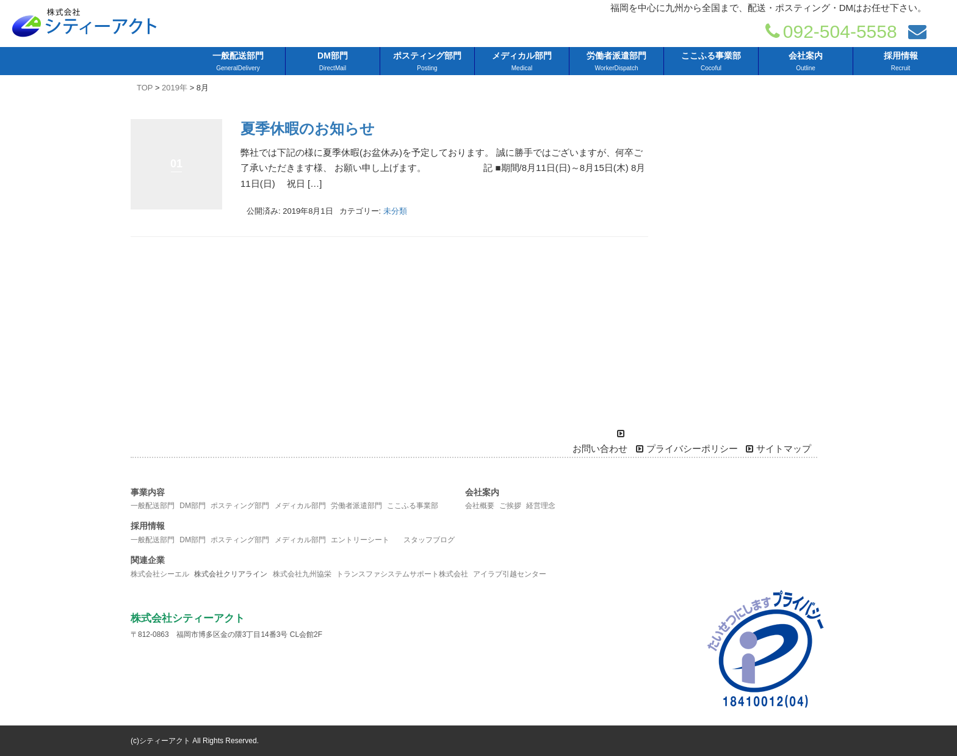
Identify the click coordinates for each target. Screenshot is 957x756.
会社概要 (479, 505)
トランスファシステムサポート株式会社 (402, 574)
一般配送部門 (153, 505)
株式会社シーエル (160, 574)
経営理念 (540, 505)
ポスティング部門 (240, 505)
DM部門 (192, 505)
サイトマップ (778, 449)
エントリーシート (360, 540)
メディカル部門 (300, 505)
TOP (145, 87)
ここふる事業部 (412, 505)
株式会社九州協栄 (302, 574)
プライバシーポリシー (687, 449)
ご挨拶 (510, 505)
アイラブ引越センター (509, 574)
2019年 (174, 87)
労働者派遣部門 (356, 505)
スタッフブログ (429, 540)
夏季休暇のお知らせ (307, 128)
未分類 (395, 211)
